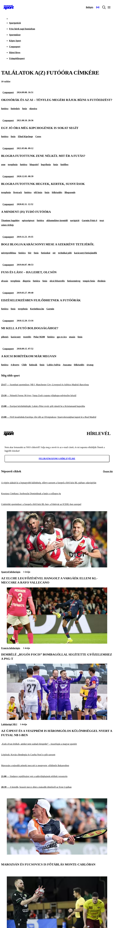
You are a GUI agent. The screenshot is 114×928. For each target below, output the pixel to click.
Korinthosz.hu (37, 309)
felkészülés (57, 192)
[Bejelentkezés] (89, 7)
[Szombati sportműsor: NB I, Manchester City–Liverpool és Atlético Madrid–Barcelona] (57, 385)
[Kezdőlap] (8, 7)
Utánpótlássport (17, 58)
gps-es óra (62, 337)
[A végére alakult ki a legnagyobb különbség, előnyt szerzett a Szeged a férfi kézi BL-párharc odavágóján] (57, 483)
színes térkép (7, 225)
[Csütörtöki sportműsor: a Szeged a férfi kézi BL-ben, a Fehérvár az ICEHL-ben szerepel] (57, 504)
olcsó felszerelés (57, 281)
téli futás (38, 192)
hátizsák (33, 365)
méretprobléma (8, 253)
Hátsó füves (14, 52)
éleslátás (101, 281)
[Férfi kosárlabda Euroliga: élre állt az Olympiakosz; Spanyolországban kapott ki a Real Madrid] (57, 417)
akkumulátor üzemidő (57, 220)
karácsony (16, 337)
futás (24, 108)
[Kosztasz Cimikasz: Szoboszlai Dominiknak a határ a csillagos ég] (57, 494)
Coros (38, 136)
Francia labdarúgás (10, 648)
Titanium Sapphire (10, 220)
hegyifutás (46, 164)
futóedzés (15, 108)
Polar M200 (39, 337)
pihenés (4, 337)
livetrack (17, 192)
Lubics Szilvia (53, 365)
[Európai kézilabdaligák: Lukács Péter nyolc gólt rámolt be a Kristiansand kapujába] (57, 406)
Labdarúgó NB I (9, 724)
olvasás (4, 281)
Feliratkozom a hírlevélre (57, 458)
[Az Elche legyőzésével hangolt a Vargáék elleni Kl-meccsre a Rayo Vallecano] (57, 566)
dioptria (26, 281)
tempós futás (89, 281)
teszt (102, 220)
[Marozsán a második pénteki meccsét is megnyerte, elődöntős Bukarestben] (57, 766)
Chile (24, 365)
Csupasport (14, 46)
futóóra (4, 108)
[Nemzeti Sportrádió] (98, 7)
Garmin (50, 309)
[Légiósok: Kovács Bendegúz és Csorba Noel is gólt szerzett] (57, 755)
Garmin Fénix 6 (89, 220)
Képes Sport (15, 40)
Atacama (67, 365)
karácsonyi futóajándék (85, 253)
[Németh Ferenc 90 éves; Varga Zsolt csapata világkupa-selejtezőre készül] (57, 396)
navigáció (74, 220)
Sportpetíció (15, 23)
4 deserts (15, 365)
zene (3, 164)
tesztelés (27, 337)
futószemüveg (73, 281)
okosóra (33, 108)
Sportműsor (15, 35)
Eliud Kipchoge (25, 136)
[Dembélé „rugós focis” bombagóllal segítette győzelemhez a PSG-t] (57, 643)
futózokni (45, 253)
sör (54, 253)
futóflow (64, 164)
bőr (29, 253)
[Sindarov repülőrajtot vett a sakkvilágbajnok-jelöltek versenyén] (57, 776)
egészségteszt (28, 220)
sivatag (90, 365)
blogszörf (34, 164)
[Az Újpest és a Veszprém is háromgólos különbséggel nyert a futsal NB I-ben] (57, 719)
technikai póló (65, 253)
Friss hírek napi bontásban (22, 29)
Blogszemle (70, 192)
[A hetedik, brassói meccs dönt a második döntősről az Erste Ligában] (57, 787)
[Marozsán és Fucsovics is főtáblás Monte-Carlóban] (57, 854)
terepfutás (13, 164)
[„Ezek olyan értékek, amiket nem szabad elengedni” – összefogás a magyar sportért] (57, 744)
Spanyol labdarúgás (10, 572)
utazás (72, 337)
